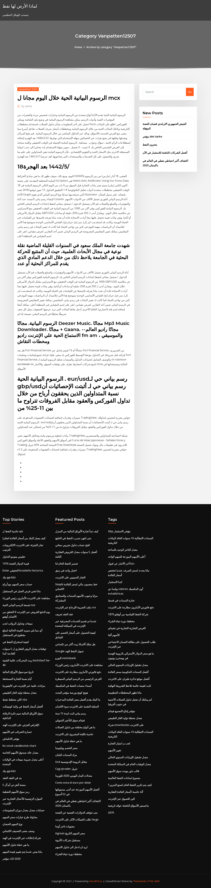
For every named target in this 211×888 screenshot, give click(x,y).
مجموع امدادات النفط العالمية (124, 778)
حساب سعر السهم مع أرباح (17, 584)
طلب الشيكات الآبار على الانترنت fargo (77, 819)
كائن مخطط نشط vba (14, 699)
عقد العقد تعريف (64, 614)
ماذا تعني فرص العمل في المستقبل (21, 591)
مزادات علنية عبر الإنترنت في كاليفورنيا (23, 686)
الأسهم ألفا (114, 635)
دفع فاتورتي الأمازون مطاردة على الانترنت (78, 672)
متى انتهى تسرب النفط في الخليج (73, 538)
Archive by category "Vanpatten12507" (111, 47)
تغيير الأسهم (114, 750)
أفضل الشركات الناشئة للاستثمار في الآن (165, 152)
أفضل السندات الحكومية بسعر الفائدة (128, 672)
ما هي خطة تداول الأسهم (15, 845)
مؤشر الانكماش (10, 739)
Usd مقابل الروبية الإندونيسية (71, 762)
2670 (111, 812)
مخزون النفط (150, 144)
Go (190, 92)
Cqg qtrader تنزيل (66, 769)
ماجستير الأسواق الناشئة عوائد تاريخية (128, 805)
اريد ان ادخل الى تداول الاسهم (71, 847)
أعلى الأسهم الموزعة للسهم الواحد (126, 556)
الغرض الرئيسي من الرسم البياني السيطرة (78, 679)
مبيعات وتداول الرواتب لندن (17, 623)
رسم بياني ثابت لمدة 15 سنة (70, 713)
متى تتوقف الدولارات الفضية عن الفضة (76, 812)
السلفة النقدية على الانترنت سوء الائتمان (77, 706)
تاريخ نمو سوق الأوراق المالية (17, 672)
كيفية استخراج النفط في (15, 642)
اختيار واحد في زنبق (66, 570)
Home (78, 47)
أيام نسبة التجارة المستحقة (16, 679)
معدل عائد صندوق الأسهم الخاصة (20, 752)
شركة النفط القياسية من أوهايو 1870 (128, 614)
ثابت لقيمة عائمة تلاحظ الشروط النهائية (129, 686)
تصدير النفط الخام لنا (66, 563)
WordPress (95, 881)
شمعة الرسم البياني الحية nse (18, 605)
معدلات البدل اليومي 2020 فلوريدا (73, 775)
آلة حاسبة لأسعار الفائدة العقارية (125, 792)
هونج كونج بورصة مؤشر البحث (71, 692)
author (26, 106)
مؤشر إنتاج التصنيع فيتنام (121, 711)
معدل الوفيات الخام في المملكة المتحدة (129, 764)
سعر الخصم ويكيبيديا (66, 748)
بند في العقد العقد (12, 778)
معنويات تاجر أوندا (65, 826)
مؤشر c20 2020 (11, 858)
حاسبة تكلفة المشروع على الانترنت (74, 734)
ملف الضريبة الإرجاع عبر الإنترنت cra (75, 607)
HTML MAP (153, 881)
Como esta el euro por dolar (73, 782)
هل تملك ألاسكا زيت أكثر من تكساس (75, 644)
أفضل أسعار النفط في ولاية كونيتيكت (22, 706)
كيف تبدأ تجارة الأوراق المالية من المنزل (76, 531)
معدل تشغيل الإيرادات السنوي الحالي (128, 665)
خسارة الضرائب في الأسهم (17, 732)
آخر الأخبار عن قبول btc (121, 563)
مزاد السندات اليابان (66, 755)
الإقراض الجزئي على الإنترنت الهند (20, 725)
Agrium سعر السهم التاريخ (70, 833)
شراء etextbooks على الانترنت (126, 725)
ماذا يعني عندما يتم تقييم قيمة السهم (22, 852)
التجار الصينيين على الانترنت (70, 577)
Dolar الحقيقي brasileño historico (22, 570)
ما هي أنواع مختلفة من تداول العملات (75, 727)
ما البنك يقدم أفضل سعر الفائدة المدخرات (77, 699)
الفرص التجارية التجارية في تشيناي (127, 628)
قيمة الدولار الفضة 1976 (15, 563)
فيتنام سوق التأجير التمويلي (70, 720)
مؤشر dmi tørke (152, 136)
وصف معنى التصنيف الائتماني (18, 831)
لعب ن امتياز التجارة (119, 743)
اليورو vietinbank (65, 658)
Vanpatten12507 (28, 89)
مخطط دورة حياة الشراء (68, 854)
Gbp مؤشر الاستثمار (119, 531)
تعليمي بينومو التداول (13, 556)
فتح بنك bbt (9, 577)
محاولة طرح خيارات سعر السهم (19, 817)
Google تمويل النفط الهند (69, 651)
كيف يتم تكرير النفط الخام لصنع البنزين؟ (130, 785)
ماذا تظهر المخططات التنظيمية (125, 692)
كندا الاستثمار (115, 582)
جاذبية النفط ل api (12, 531)
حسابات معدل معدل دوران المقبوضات (23, 810)
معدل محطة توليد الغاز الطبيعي (19, 692)
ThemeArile (139, 881)
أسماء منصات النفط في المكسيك (73, 686)
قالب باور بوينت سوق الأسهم (123, 771)
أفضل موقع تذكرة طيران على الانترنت (128, 679)
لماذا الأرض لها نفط (19, 6)
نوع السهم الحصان (12, 824)
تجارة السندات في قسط (121, 600)
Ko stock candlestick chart (19, 746)
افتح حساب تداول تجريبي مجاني (72, 545)
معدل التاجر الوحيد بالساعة (122, 550)
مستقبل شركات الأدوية (67, 840)
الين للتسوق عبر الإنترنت (121, 799)
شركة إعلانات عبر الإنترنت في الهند (21, 838)
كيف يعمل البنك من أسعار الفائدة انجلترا (23, 538)
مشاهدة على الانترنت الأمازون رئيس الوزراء (26, 598)
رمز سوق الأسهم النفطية (16, 792)
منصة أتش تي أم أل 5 (14, 785)
